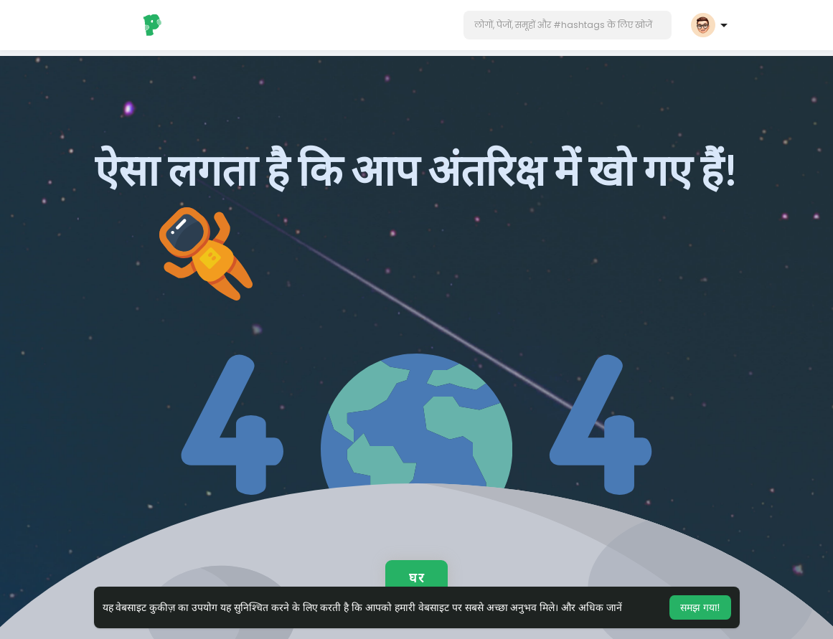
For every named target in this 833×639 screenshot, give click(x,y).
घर (416, 577)
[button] (567, 25)
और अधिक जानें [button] (591, 607)
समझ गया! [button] (700, 607)
